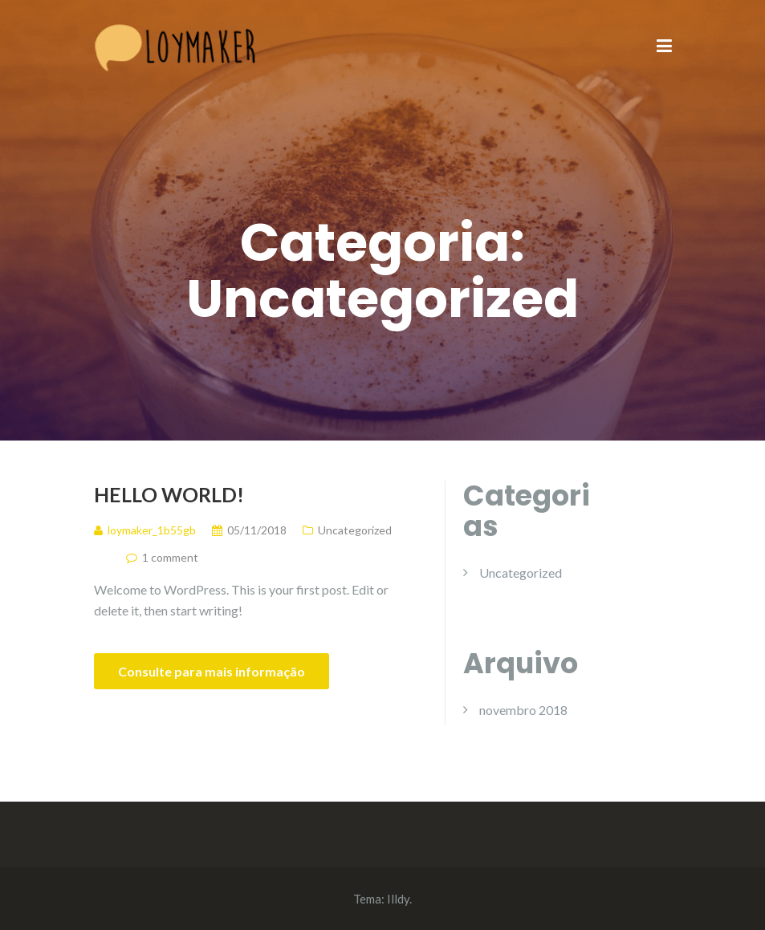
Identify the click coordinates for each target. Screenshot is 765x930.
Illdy (398, 898)
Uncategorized (355, 530)
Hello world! (169, 494)
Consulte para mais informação (211, 671)
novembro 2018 (523, 709)
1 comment (170, 557)
